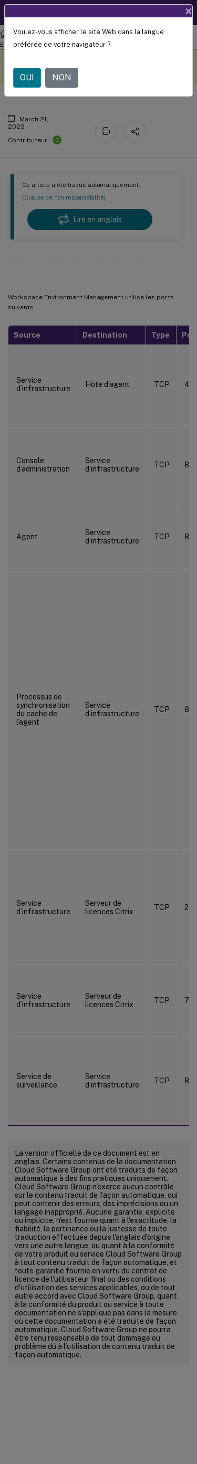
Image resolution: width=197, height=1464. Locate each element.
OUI (27, 77)
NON (61, 77)
